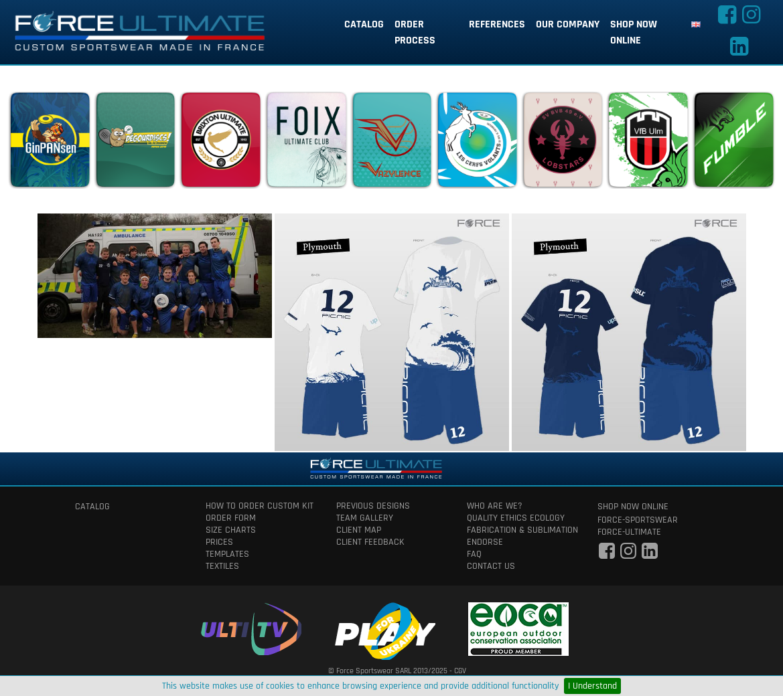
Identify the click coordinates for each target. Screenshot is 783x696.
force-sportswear (637, 520)
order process (415, 32)
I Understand (592, 686)
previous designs (373, 506)
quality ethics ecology (516, 518)
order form (231, 518)
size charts (231, 530)
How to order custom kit (259, 506)
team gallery (364, 518)
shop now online (633, 32)
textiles (222, 566)
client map (358, 530)
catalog (364, 24)
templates (227, 554)
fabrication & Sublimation (522, 530)
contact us (491, 566)
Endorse (485, 542)
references (497, 24)
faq (474, 554)
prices (219, 542)
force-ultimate (629, 532)
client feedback (370, 542)
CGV (460, 671)
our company (567, 24)
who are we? (494, 506)
